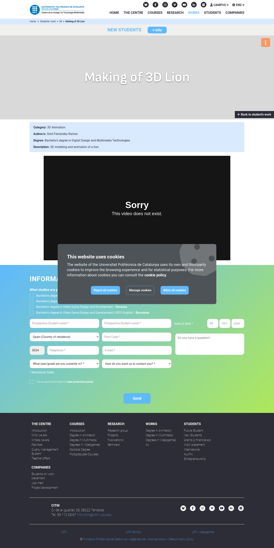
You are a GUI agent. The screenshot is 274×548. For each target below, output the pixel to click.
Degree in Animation (82, 435)
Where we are (40, 440)
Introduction (39, 430)
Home (114, 13)
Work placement (194, 444)
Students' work (48, 21)
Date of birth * (183, 323)
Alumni (188, 454)
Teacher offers (41, 458)
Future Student (193, 430)
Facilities (37, 444)
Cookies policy (157, 539)
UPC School (133, 532)
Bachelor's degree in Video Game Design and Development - (81, 307)
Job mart (37, 483)
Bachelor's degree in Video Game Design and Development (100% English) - (92, 312)
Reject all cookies (105, 290)
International (192, 449)
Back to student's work (254, 114)
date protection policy (80, 381)
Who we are (39, 435)
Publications (115, 440)
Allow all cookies (174, 290)
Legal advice (137, 539)
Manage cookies (140, 290)
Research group (118, 430)
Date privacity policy (181, 539)
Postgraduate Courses (84, 454)
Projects (113, 435)
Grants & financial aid (197, 440)
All (61, 21)
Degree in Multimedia (83, 440)
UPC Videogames (203, 532)
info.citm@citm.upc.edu (94, 515)
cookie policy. (155, 275)
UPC (64, 532)
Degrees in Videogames (85, 444)
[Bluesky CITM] (146, 4)
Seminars (114, 444)
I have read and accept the (64, 381)
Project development (45, 487)
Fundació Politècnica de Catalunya (105, 539)
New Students (193, 435)
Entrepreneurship (195, 459)
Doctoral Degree (80, 449)
